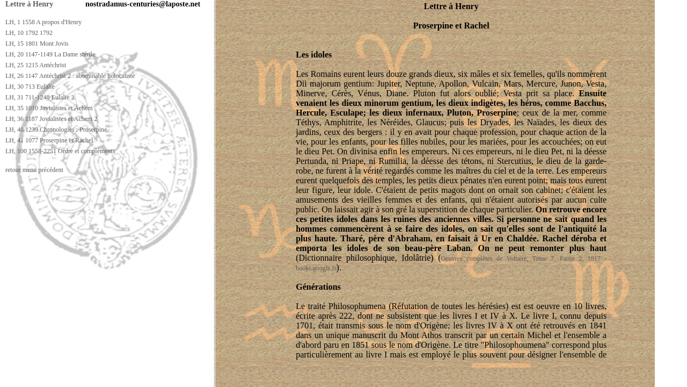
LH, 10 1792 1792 (29, 33)
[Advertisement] (197, 377)
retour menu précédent (34, 170)
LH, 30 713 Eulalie (30, 86)
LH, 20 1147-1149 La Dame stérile (50, 54)
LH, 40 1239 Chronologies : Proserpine (56, 129)
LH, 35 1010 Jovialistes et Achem (49, 108)
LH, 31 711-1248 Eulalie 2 (40, 97)
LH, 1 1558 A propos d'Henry (43, 22)
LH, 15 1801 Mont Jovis (37, 43)
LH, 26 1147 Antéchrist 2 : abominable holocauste (70, 76)
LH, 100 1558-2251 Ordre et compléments (60, 151)
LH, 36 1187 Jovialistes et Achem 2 (51, 119)
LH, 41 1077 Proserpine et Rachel (49, 140)
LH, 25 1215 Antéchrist (35, 65)
